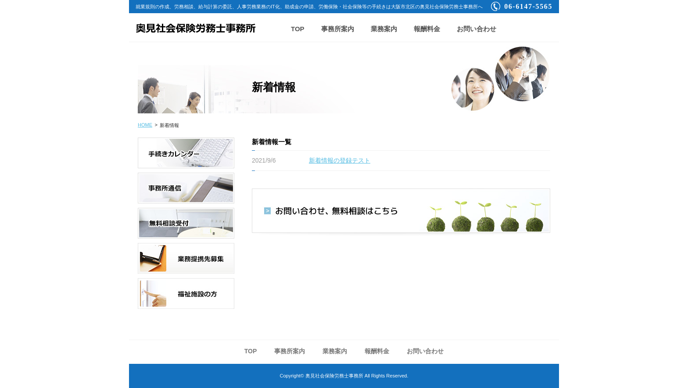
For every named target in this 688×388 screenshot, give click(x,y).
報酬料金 (427, 29)
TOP (298, 29)
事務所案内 (337, 29)
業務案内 (384, 29)
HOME (145, 124)
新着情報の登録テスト (339, 160)
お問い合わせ (476, 29)
